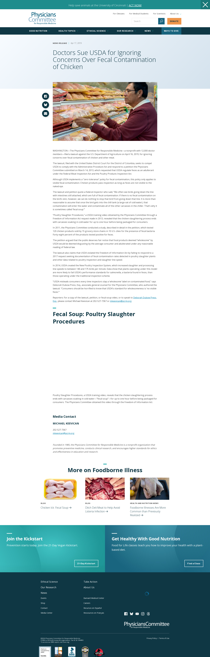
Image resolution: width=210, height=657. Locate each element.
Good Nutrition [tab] (39, 31)
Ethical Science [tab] (97, 31)
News (44, 592)
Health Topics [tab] (68, 31)
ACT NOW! (135, 5)
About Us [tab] (175, 13)
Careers (87, 603)
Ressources (94, 613)
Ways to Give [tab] (171, 31)
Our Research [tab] (126, 31)
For (139, 13)
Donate (174, 21)
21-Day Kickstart (86, 563)
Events (43, 598)
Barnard (94, 598)
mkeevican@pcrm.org (121, 301)
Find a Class (193, 563)
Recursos (93, 608)
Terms (164, 638)
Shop (43, 603)
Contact (44, 608)
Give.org (66, 642)
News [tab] (149, 31)
